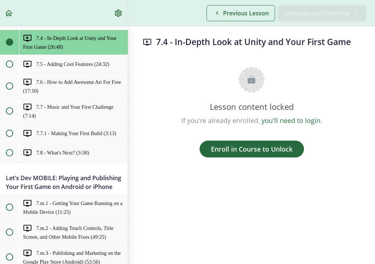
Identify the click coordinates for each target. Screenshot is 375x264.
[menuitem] (118, 13)
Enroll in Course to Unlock (252, 149)
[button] (9, 13)
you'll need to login (290, 120)
